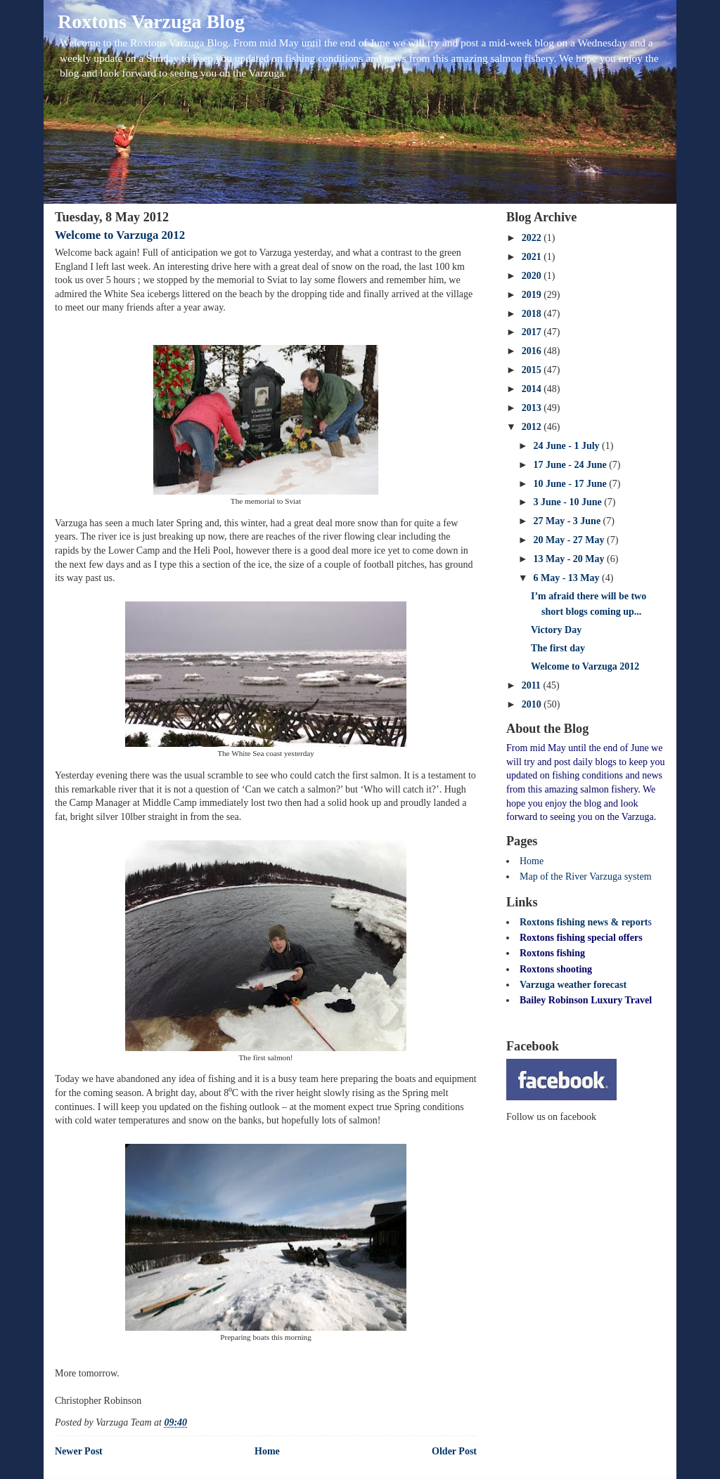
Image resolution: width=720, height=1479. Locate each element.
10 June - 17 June (571, 483)
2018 (533, 313)
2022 (533, 238)
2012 (533, 427)
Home (267, 1451)
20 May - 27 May (570, 540)
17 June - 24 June (571, 465)
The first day (558, 648)
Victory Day (556, 630)
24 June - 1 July (567, 446)
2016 (533, 351)
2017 (533, 332)
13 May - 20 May (570, 559)
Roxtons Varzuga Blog (151, 21)
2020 (533, 276)
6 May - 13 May (567, 578)
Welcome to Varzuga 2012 (120, 235)
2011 (533, 685)
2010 (533, 704)
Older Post (454, 1451)
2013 (533, 408)
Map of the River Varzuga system (586, 876)
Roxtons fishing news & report (584, 922)
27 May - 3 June (568, 521)
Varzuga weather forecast (573, 984)
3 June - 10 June (568, 502)
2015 (533, 370)
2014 (533, 389)
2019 (533, 294)
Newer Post (79, 1451)
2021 (533, 257)
